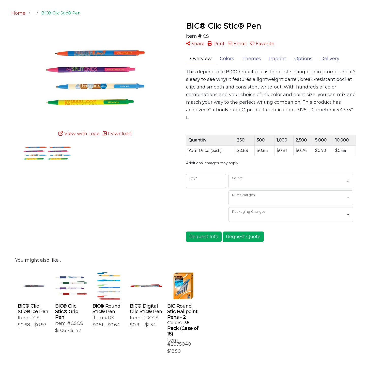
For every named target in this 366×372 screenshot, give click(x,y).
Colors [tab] (227, 58)
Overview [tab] (201, 58)
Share (195, 43)
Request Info (203, 236)
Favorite (262, 43)
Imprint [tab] (277, 58)
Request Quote (243, 236)
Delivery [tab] (330, 58)
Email (237, 43)
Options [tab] (303, 58)
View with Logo (79, 133)
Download (117, 133)
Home (18, 13)
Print (216, 43)
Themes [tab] (251, 58)
